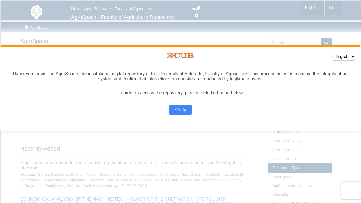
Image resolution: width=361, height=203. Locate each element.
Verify (180, 109)
